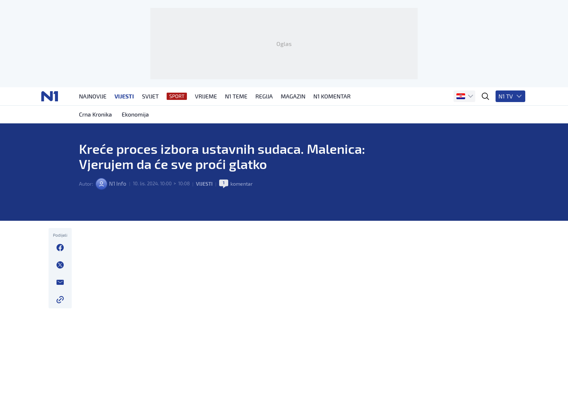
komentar (242, 214)
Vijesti (205, 214)
